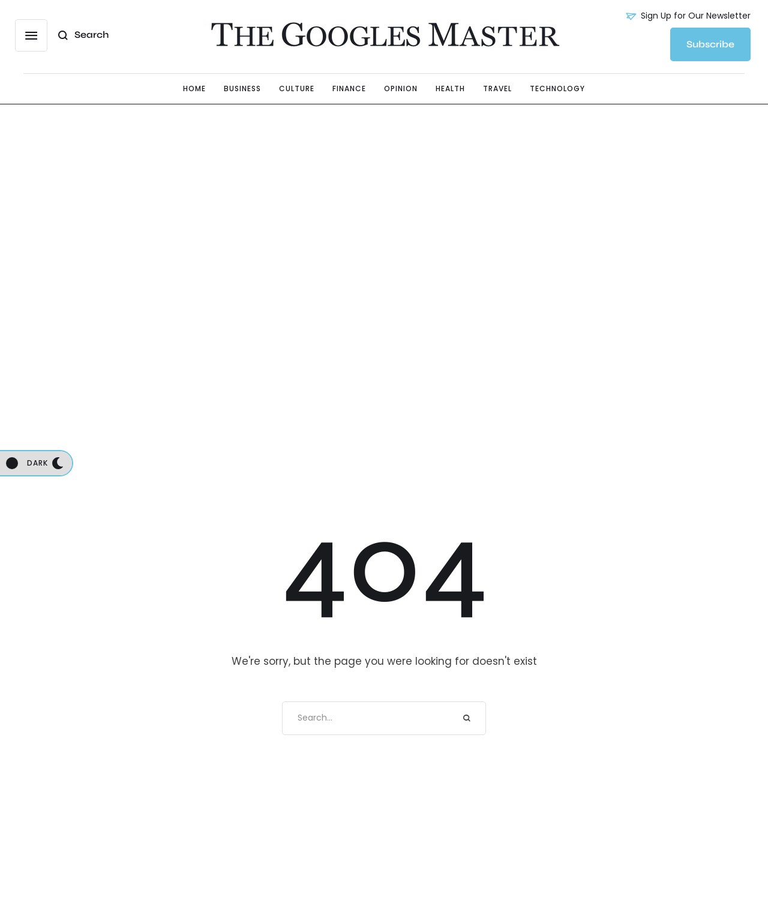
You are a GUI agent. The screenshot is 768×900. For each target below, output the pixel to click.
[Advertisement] (384, 225)
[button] (31, 35)
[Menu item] (194, 89)
